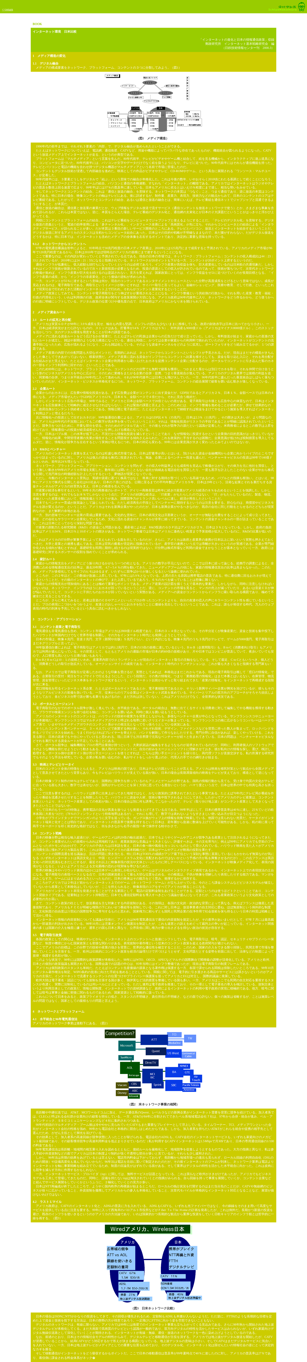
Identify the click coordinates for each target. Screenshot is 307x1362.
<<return (7, 9)
